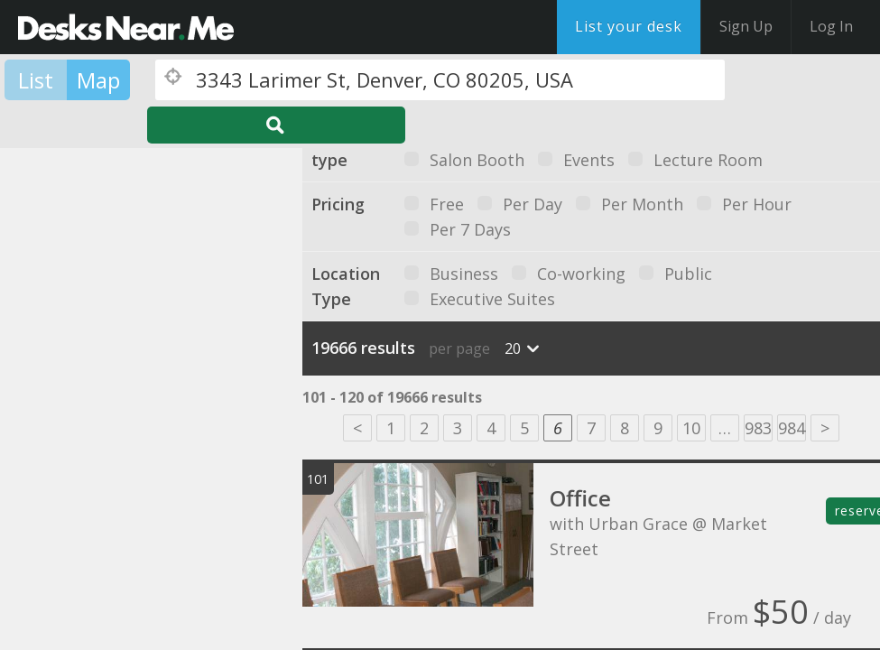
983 (758, 428)
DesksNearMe (126, 27)
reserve (857, 510)
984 (791, 428)
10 (691, 428)
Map (98, 80)
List (35, 80)
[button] (71, 391)
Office (580, 498)
